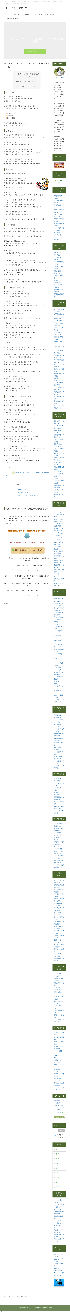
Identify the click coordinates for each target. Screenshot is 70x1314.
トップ (9, 14)
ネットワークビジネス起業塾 (34, 1307)
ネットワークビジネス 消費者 (28, 495)
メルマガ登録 (49, 14)
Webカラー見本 (59, 1273)
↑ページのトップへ (10, 1296)
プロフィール (59, 77)
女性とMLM (39, 14)
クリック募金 (58, 1209)
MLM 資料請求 (23, 492)
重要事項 (24, 1296)
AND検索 (59, 1135)
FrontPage (22, 489)
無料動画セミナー (35, 51)
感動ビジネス (18, 14)
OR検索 (59, 1137)
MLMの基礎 (28, 14)
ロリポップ (57, 1275)
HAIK (54, 1308)
